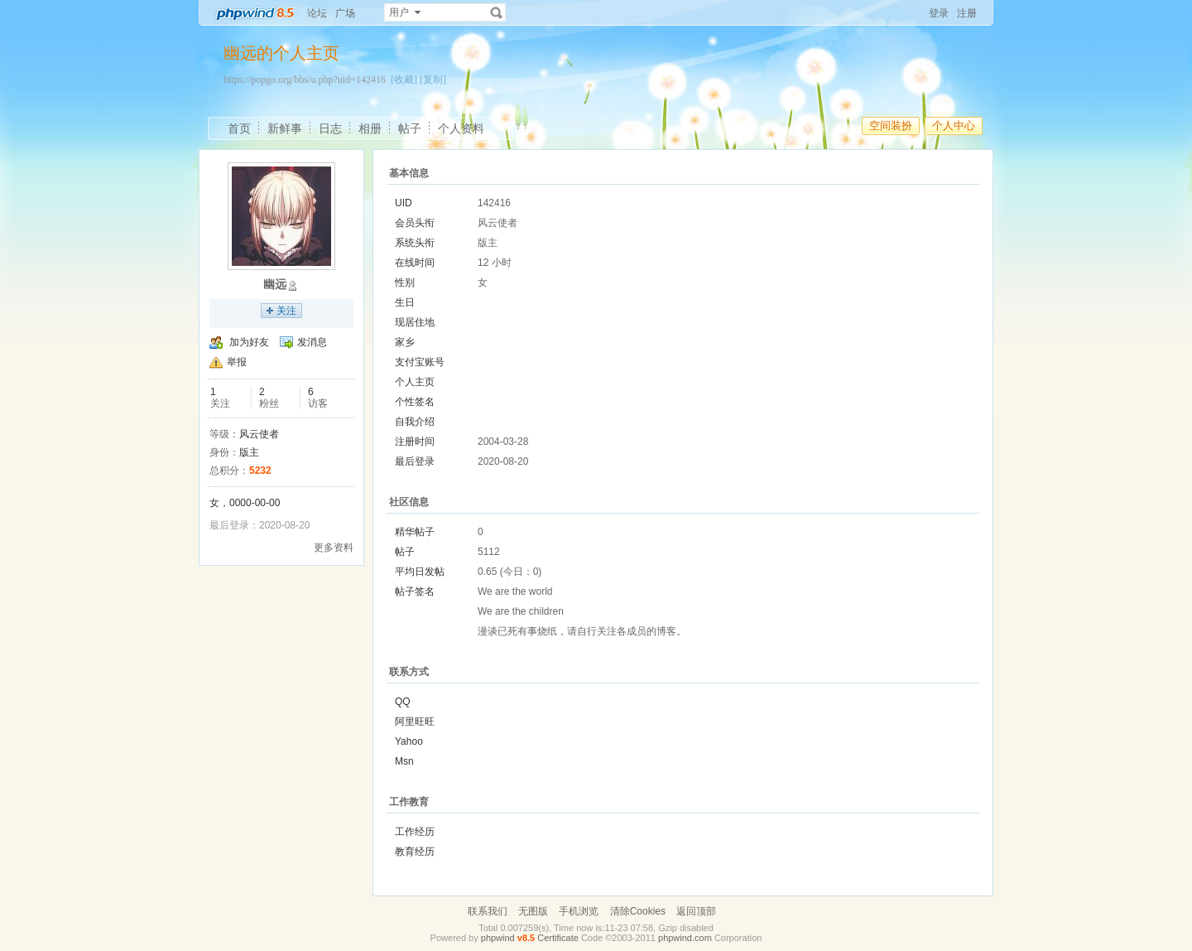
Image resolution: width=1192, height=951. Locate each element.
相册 (370, 128)
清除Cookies (638, 911)
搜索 (496, 12)
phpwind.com (685, 938)
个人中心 (953, 125)
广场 (345, 13)
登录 (939, 13)
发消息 (312, 342)
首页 (239, 128)
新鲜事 (284, 128)
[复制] (433, 79)
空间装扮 (890, 125)
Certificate (558, 938)
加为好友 (249, 342)
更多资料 (333, 547)
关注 (286, 310)
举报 (237, 362)
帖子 (409, 128)
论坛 (317, 13)
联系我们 (487, 911)
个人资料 (461, 128)
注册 (967, 13)
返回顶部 (696, 911)
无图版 (533, 911)
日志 (330, 128)
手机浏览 (578, 911)
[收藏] (404, 79)
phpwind (498, 938)
